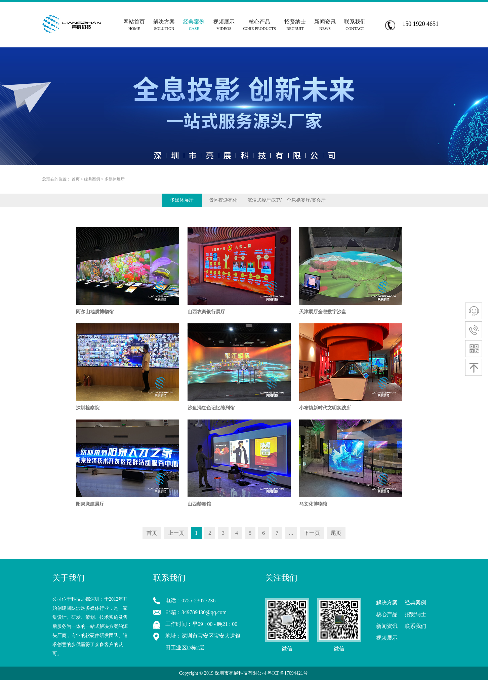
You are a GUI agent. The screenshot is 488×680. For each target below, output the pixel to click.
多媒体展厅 (115, 179)
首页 (76, 179)
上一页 (176, 533)
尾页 (336, 533)
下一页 (312, 533)
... (291, 533)
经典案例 (92, 179)
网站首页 (134, 22)
